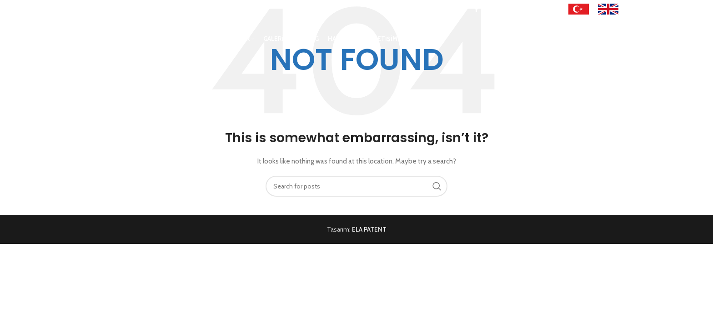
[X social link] (487, 9)
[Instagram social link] (498, 9)
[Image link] (578, 9)
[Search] (562, 42)
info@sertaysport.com (159, 8)
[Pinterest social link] (522, 9)
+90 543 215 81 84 (108, 8)
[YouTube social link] (510, 9)
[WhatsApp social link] (544, 9)
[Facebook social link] (476, 9)
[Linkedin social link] (533, 9)
